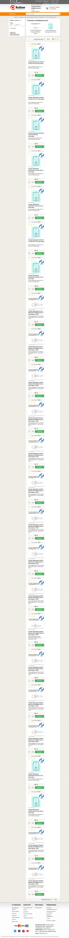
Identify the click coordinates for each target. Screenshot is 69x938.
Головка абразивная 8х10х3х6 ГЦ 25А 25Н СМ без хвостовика (36, 135)
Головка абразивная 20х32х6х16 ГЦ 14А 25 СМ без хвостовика (35, 170)
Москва (13, 1)
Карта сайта (15, 921)
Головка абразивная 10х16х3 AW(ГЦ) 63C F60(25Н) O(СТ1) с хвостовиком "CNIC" (36, 455)
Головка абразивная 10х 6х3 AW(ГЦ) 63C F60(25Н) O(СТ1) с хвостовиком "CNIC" (36, 419)
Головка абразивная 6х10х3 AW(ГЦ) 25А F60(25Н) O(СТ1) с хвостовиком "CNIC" (36, 348)
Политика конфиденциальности (52, 908)
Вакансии (14, 915)
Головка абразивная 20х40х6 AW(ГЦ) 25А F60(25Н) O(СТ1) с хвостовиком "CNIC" (36, 882)
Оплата (25, 909)
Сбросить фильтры (14, 34)
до (16, 24)
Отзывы (14, 919)
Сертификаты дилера (15, 908)
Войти (57, 1)
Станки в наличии (27, 913)
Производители (15, 917)
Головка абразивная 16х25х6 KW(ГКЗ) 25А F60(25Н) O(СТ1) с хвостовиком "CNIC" (36, 633)
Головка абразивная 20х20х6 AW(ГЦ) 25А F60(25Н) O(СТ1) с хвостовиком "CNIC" (36, 597)
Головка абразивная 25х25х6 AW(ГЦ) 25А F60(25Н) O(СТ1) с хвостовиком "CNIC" (36, 704)
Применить (12, 32)
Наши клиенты (15, 911)
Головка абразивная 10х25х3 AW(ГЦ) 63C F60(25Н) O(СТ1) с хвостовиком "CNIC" (36, 562)
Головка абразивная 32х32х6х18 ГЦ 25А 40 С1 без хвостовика (35, 775)
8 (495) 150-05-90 (36, 6)
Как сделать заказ (27, 907)
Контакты (53, 1)
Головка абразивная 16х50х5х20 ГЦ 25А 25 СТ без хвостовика (35, 206)
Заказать (39, 75)
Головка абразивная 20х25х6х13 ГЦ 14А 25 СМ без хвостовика (35, 811)
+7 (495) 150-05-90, (42, 931)
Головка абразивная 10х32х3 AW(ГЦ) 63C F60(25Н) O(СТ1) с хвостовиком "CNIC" (36, 384)
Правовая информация (50, 915)
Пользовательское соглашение (51, 912)
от (10, 24)
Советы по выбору (51, 920)
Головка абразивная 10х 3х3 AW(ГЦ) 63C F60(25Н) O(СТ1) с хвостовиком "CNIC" (36, 313)
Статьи (48, 918)
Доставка (25, 911)
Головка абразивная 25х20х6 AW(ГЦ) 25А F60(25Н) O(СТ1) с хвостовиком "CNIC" (36, 669)
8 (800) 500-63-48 (36, 8)
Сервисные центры (28, 917)
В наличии (13, 28)
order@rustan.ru (43, 933)
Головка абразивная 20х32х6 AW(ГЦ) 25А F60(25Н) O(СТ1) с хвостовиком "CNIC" (36, 847)
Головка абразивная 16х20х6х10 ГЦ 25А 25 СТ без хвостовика (35, 277)
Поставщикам (39, 1)
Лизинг (25, 915)
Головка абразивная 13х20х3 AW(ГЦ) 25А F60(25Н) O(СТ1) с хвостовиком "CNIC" (36, 740)
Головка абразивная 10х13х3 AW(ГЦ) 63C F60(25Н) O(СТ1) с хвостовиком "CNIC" (36, 526)
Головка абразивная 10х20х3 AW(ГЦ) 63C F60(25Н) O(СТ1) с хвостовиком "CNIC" (36, 491)
